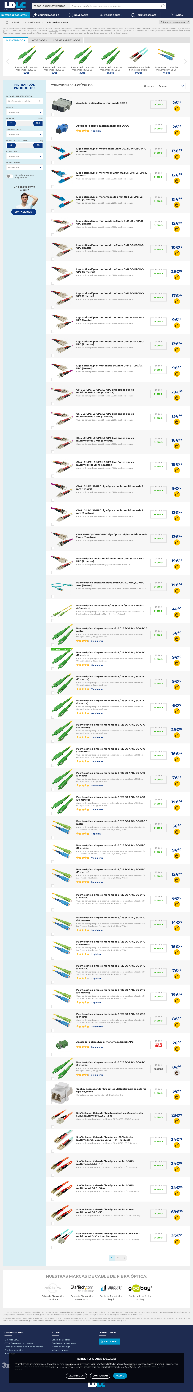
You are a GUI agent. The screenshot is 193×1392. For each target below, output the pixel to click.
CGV (7, 1343)
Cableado (15, 22)
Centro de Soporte (61, 1340)
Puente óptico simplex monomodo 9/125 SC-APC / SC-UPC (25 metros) (110, 943)
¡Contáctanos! (24, 212)
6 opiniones (89, 665)
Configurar (100, 1375)
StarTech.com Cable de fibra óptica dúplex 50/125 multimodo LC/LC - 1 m (105, 1162)
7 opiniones (89, 689)
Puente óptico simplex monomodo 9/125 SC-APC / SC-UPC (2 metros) (110, 896)
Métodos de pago (60, 1350)
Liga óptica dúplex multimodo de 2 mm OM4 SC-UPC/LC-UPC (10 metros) (110, 270)
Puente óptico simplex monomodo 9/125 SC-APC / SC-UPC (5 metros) (110, 1015)
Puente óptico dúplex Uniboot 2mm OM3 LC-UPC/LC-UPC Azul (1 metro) (110, 584)
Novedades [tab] (39, 40)
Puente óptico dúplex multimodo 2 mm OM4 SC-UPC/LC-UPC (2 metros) (110, 560)
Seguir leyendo (122, 33)
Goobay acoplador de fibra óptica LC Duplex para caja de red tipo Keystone (111, 1090)
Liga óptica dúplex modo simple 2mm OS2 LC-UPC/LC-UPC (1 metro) (111, 150)
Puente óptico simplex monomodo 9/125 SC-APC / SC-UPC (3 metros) (110, 967)
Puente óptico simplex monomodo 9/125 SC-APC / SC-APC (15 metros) (110, 678)
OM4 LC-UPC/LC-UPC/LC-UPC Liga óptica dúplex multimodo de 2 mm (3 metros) (105, 439)
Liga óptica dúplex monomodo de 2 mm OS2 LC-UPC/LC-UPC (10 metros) (109, 198)
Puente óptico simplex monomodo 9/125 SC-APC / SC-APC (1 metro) (111, 629)
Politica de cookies (33, 1346)
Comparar (58, 114)
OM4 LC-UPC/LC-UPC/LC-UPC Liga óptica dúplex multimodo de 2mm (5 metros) (105, 463)
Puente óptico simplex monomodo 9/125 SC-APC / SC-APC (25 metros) (110, 750)
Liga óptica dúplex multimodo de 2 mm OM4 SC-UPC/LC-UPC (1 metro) (110, 246)
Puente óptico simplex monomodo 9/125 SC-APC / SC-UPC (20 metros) (110, 919)
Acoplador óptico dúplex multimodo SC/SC (101, 103)
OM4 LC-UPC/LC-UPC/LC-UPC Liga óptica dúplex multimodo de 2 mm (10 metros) (105, 391)
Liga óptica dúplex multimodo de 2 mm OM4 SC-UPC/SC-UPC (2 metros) (110, 343)
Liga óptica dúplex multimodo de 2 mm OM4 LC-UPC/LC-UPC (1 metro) (110, 222)
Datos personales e (14, 1346)
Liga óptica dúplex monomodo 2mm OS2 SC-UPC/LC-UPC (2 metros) (111, 174)
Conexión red (32, 22)
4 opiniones (90, 785)
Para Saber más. (133, 1367)
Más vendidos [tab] (15, 40)
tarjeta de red (183, 28)
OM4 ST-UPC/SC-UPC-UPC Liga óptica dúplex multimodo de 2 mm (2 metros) (111, 536)
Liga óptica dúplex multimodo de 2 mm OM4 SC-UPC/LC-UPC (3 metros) (110, 294)
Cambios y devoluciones (64, 1343)
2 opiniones (89, 737)
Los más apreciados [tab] (66, 40)
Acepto (120, 1375)
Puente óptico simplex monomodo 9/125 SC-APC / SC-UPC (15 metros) (110, 871)
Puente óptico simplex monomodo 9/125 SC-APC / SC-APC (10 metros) (110, 654)
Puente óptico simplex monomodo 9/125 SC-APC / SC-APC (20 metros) (110, 726)
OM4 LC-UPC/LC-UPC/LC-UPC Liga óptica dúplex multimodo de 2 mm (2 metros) (105, 415)
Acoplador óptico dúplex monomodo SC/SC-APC (104, 1041)
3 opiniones (89, 640)
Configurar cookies (14, 1350)
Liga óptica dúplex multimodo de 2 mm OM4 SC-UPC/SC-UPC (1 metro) (110, 319)
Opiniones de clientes (22, 1343)
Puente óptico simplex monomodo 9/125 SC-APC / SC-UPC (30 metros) (110, 991)
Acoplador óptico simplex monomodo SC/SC (102, 125)
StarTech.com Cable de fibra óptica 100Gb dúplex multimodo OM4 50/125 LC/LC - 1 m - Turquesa (104, 1138)
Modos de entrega (61, 1346)
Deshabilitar (76, 1375)
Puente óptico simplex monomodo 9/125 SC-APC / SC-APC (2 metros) (110, 702)
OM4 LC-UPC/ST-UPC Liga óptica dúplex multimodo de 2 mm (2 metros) (109, 511)
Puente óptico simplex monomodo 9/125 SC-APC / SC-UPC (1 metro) (111, 822)
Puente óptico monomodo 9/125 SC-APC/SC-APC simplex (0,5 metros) (110, 607)
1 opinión (88, 130)
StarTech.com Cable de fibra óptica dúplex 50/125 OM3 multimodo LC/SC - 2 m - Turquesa (108, 1235)
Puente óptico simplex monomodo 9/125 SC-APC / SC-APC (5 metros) (110, 1063)
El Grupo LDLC (12, 1340)
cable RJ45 (53, 31)
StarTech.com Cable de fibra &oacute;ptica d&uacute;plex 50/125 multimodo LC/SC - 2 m (109, 1114)
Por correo (109, 1341)
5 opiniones (89, 930)
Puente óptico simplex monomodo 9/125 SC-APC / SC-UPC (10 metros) (110, 846)
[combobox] (51, 6)
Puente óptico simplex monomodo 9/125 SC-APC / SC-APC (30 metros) (110, 798)
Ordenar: (149, 86)
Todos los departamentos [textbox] (49, 6)
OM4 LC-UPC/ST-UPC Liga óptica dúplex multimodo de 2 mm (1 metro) (109, 487)
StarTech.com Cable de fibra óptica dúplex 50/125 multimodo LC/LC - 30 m (105, 1211)
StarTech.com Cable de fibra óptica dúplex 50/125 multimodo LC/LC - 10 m (105, 1186)
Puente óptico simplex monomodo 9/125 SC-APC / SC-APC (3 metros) (110, 774)
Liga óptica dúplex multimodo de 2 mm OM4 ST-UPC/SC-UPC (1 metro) (110, 367)
